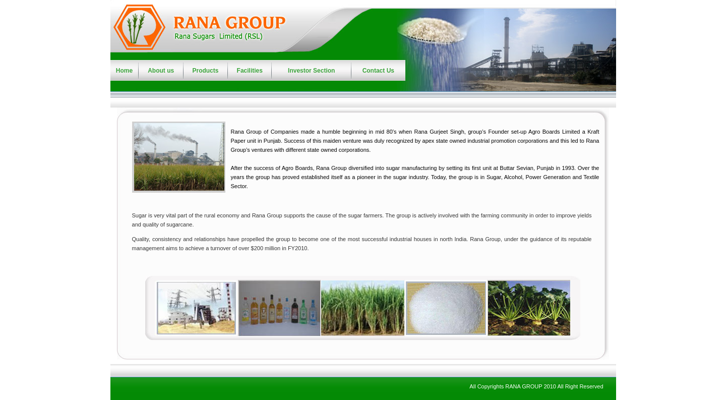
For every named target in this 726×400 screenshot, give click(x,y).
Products (205, 70)
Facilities (250, 70)
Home (124, 70)
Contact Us (378, 70)
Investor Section (311, 70)
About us (161, 70)
